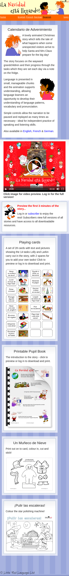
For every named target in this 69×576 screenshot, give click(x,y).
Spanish (47, 17)
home (3, 17)
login (66, 17)
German (38, 17)
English (21, 17)
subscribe (33, 213)
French (29, 17)
